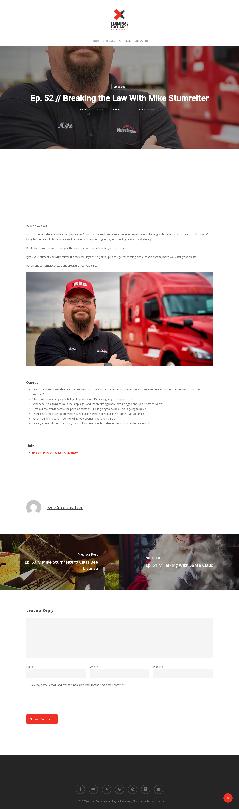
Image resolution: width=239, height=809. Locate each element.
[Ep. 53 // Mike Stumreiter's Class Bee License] (60, 562)
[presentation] (54, 700)
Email (94, 666)
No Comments (147, 109)
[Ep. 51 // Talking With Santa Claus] (179, 562)
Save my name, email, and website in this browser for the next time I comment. (78, 685)
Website (158, 666)
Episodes (119, 86)
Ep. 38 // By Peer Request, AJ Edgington (55, 452)
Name (31, 666)
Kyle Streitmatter (93, 109)
